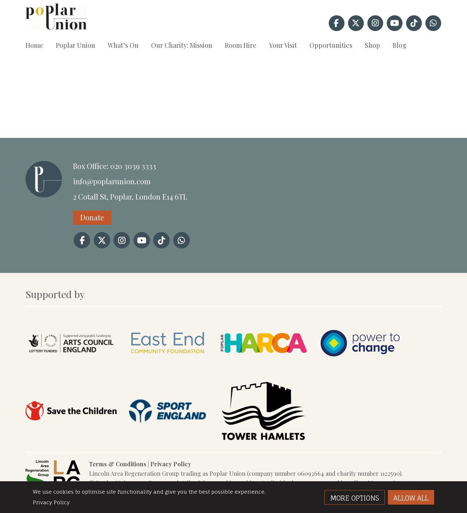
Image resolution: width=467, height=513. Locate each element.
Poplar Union (75, 45)
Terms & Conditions (117, 464)
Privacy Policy (170, 464)
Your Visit (283, 45)
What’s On (123, 45)
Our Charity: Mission (181, 45)
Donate (92, 217)
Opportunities (330, 45)
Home (34, 45)
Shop (372, 45)
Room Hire (240, 45)
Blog (399, 45)
